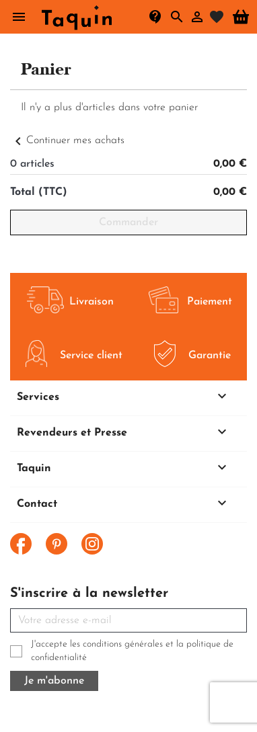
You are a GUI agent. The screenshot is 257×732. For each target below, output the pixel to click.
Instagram (92, 544)
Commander (128, 222)
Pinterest (56, 544)
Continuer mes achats (67, 140)
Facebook (21, 544)
